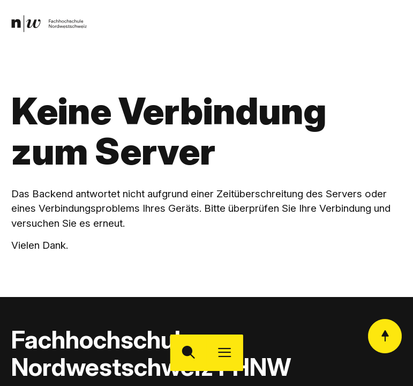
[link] (49, 24)
